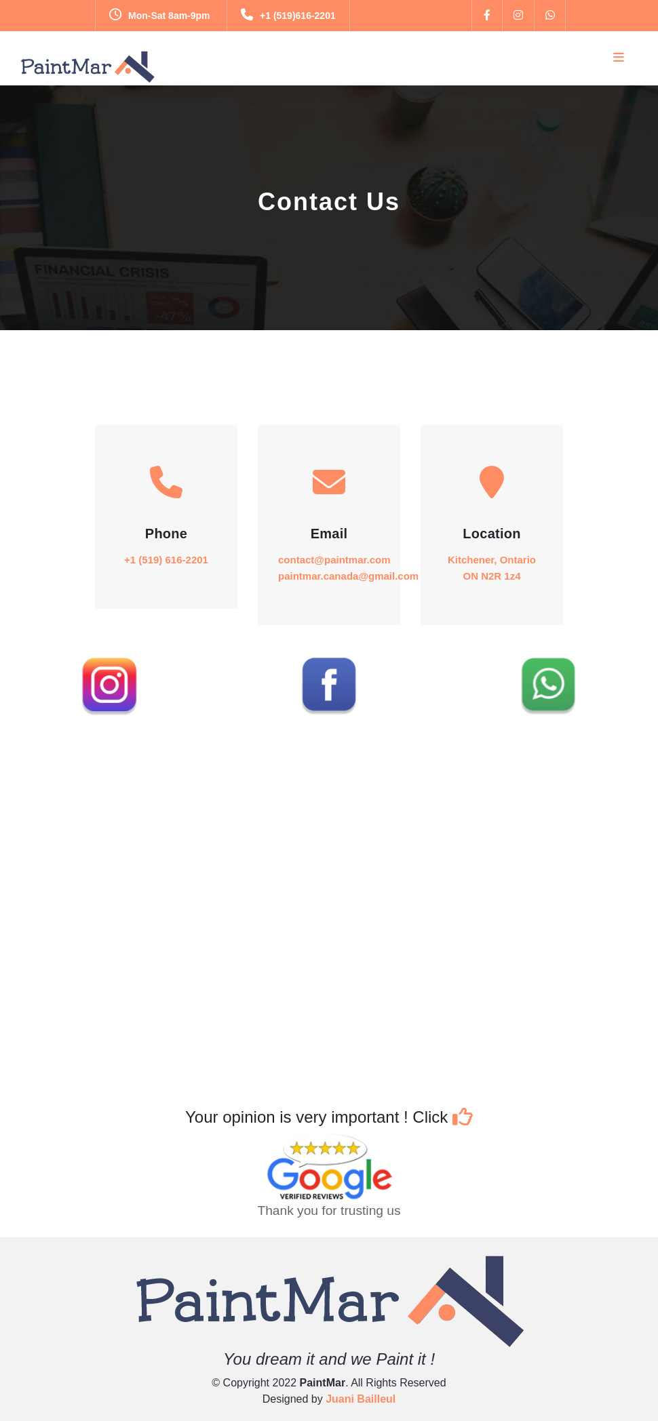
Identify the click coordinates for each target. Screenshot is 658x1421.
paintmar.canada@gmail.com (348, 576)
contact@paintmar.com (334, 559)
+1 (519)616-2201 (288, 15)
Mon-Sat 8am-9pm (159, 15)
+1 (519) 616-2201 (166, 559)
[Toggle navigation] (619, 57)
